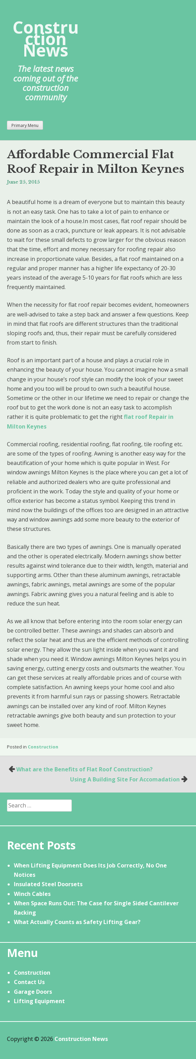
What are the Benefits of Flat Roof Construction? (84, 769)
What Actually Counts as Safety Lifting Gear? (77, 922)
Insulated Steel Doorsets (48, 884)
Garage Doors (33, 992)
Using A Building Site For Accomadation (125, 779)
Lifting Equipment (39, 1001)
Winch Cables (32, 894)
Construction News (45, 38)
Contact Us (29, 982)
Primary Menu (25, 125)
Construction (43, 747)
